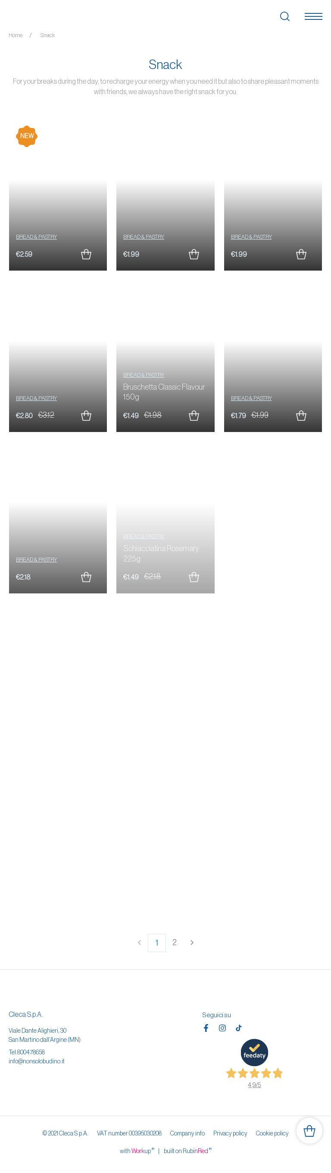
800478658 (31, 1052)
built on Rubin (188, 1150)
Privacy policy (230, 1133)
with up (137, 1150)
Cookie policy (272, 1133)
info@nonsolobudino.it (37, 1061)
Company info (187, 1133)
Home (15, 35)
